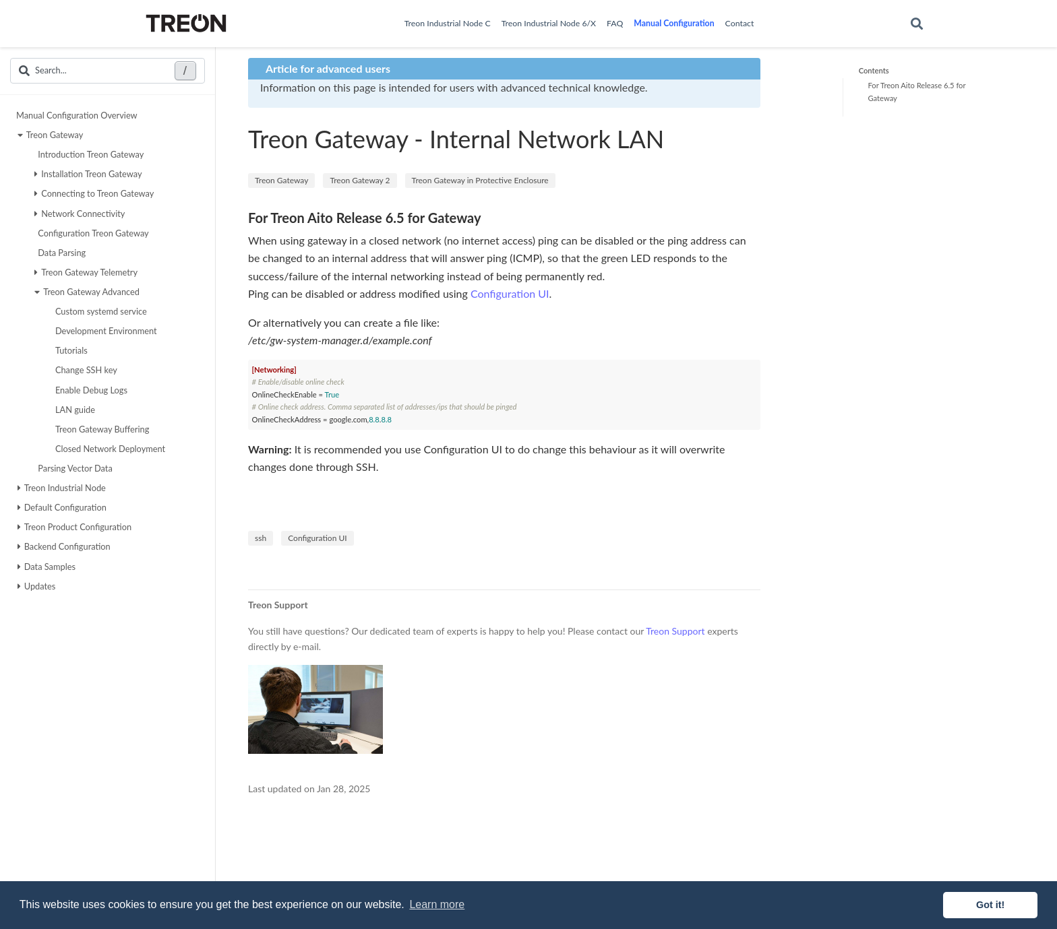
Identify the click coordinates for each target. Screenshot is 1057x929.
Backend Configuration (64, 546)
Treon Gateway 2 (360, 180)
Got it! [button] (990, 904)
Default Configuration (62, 507)
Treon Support (675, 631)
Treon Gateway (51, 134)
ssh (260, 538)
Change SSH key (84, 369)
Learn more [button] (436, 904)
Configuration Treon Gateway (91, 233)
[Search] (917, 24)
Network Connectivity (79, 213)
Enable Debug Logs (89, 390)
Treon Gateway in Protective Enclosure (480, 180)
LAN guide (73, 409)
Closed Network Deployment (108, 448)
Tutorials (70, 350)
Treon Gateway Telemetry (86, 272)
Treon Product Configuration (75, 526)
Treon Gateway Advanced (87, 291)
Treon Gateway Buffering (101, 429)
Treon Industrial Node (62, 487)
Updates (37, 586)
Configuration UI (510, 293)
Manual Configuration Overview (77, 115)
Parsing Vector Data (73, 468)
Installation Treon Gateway (88, 173)
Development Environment (104, 330)
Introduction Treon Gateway (89, 154)
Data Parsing (60, 252)
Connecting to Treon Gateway (94, 193)
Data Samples (47, 566)
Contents (874, 70)
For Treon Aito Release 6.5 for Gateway (916, 91)
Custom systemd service (99, 311)
